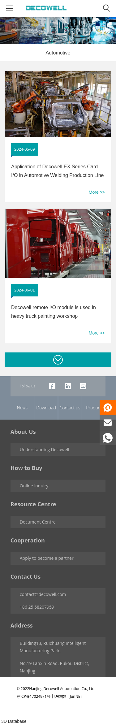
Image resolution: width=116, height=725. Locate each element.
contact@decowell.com (43, 594)
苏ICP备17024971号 (33, 696)
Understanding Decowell (44, 449)
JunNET (76, 696)
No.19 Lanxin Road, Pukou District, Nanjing (54, 667)
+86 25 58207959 (37, 607)
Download (46, 408)
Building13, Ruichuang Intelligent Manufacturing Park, (53, 647)
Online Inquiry (34, 486)
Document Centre (38, 522)
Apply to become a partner (47, 558)
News (22, 408)
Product (93, 408)
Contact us (70, 408)
